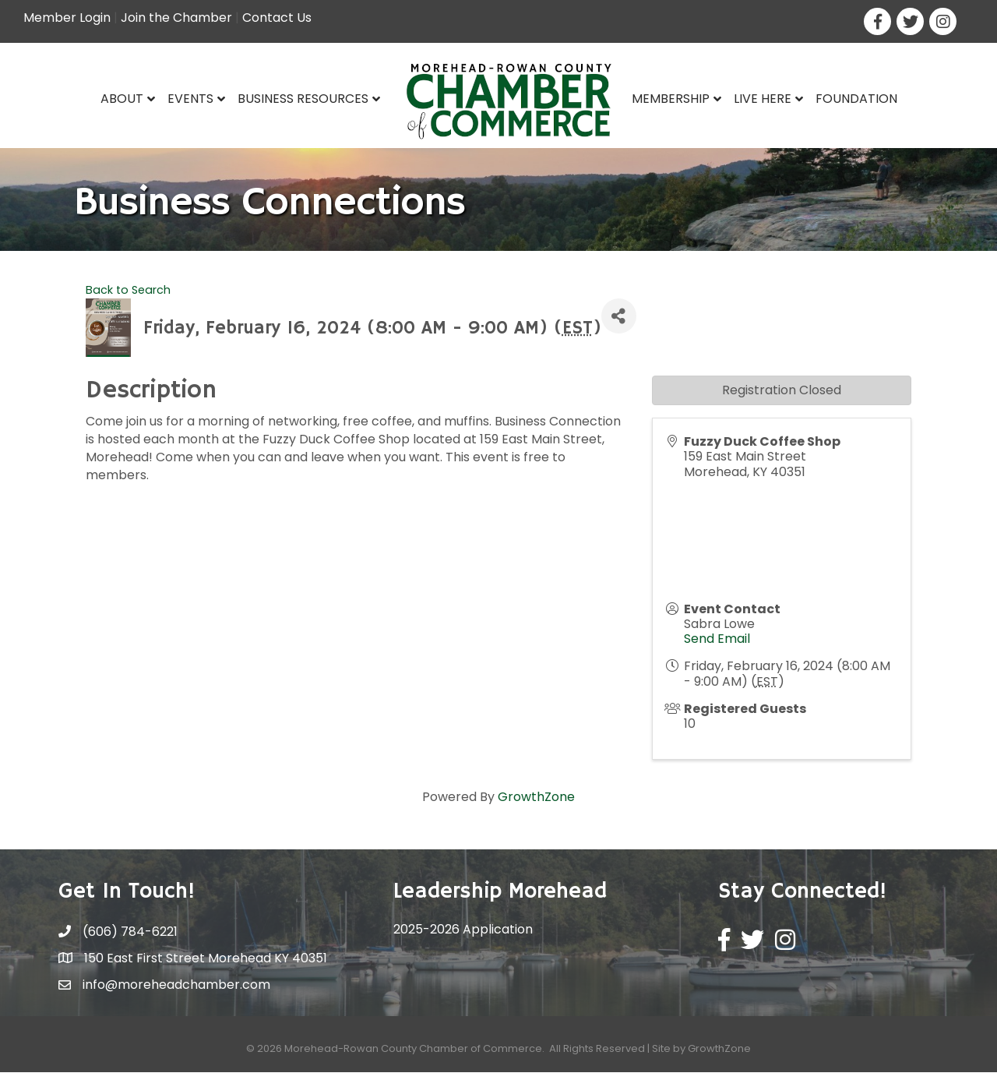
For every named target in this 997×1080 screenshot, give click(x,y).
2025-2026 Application (463, 937)
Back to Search (128, 297)
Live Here (762, 99)
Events (190, 99)
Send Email (717, 646)
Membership (671, 99)
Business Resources (303, 99)
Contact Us (277, 17)
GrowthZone (536, 805)
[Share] (618, 323)
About (121, 99)
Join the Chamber (176, 17)
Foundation (856, 99)
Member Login (67, 17)
